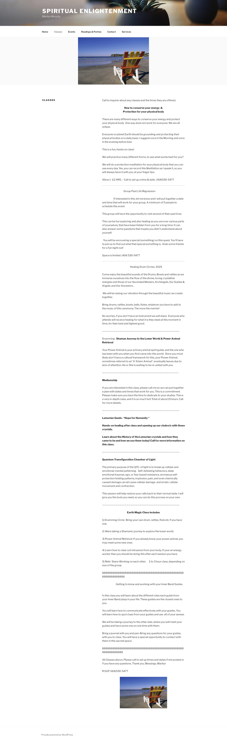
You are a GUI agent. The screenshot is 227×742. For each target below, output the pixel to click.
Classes (58, 31)
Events (71, 31)
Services (126, 31)
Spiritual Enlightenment (89, 11)
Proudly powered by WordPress (57, 734)
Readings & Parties (91, 31)
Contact (111, 31)
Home (45, 31)
